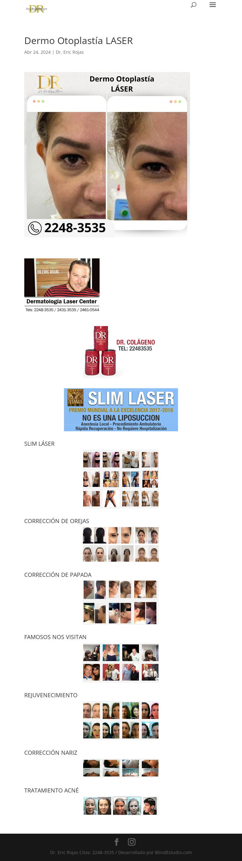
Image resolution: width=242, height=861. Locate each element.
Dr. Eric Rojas (70, 52)
